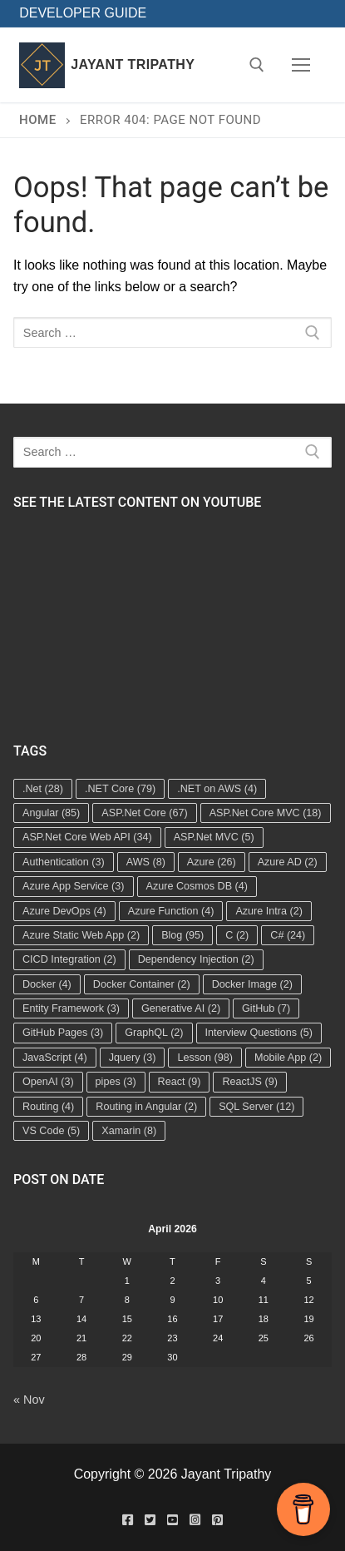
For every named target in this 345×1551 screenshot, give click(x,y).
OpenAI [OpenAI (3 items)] (48, 1082)
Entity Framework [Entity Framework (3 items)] (71, 1008)
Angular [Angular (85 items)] (51, 813)
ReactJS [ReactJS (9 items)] (250, 1082)
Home (38, 119)
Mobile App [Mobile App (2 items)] (288, 1057)
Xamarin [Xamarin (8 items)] (128, 1131)
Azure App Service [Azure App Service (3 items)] (73, 886)
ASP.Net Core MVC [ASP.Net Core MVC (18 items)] (265, 813)
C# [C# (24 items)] (287, 935)
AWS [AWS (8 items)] (145, 862)
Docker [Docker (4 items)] (46, 984)
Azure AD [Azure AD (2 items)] (288, 862)
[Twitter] (150, 1520)
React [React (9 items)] (179, 1082)
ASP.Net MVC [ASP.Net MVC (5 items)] (214, 837)
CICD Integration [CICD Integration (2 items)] (69, 959)
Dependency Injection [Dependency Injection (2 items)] (196, 959)
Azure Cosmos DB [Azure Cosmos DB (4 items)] (197, 886)
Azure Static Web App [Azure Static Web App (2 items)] (81, 935)
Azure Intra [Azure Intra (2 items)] (269, 911)
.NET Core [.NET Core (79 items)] (120, 789)
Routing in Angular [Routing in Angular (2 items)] (146, 1106)
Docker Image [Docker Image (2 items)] (252, 984)
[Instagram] (195, 1520)
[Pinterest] (217, 1520)
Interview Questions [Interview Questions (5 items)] (259, 1032)
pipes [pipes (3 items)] (116, 1082)
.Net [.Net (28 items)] (42, 789)
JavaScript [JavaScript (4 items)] (54, 1057)
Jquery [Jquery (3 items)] (132, 1057)
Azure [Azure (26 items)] (211, 862)
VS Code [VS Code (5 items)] (51, 1131)
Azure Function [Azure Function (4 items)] (171, 911)
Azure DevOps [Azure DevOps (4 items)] (64, 911)
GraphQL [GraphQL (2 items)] (154, 1032)
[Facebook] (127, 1520)
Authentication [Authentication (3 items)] (63, 862)
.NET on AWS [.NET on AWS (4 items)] (217, 789)
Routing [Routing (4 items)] (48, 1106)
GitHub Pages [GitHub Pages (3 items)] (62, 1032)
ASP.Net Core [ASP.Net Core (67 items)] (144, 813)
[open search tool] (256, 64)
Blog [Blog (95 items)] (182, 935)
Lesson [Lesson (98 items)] (205, 1057)
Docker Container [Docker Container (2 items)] (141, 984)
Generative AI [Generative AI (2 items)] (180, 1008)
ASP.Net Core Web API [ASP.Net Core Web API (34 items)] (87, 837)
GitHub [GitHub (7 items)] (266, 1008)
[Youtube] (172, 1520)
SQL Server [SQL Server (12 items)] (256, 1106)
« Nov (29, 1399)
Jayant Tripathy (133, 64)
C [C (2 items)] (237, 935)
